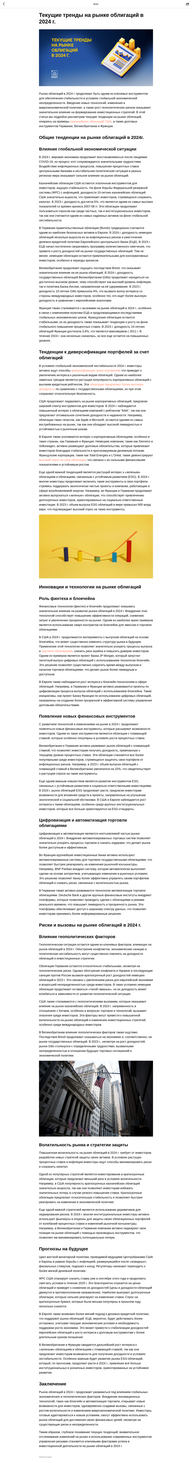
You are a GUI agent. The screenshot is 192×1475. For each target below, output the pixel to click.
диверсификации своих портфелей (95, 373)
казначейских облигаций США (90, 124)
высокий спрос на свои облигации (62, 462)
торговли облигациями (57, 654)
